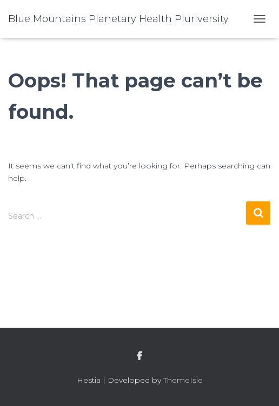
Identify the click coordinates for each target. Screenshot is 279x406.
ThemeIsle (183, 380)
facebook (139, 356)
